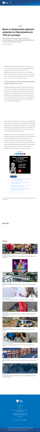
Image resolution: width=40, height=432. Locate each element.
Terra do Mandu (29, 427)
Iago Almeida (4, 44)
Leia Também (13, 176)
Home (20, 404)
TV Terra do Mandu (20, 405)
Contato (20, 408)
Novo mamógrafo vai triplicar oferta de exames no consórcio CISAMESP (18, 299)
